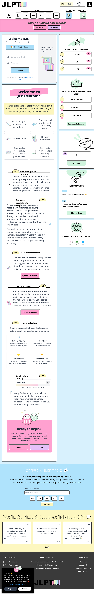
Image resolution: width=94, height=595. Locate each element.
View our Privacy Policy (17, 584)
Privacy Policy (83, 571)
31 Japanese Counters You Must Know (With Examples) (74, 205)
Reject (10, 589)
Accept (24, 589)
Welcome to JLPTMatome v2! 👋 (74, 194)
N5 (32, 498)
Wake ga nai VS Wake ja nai (47, 565)
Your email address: (32, 488)
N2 (54, 498)
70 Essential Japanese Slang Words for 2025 (46, 562)
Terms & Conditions (83, 568)
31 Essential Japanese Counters (47, 568)
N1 (61, 498)
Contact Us (83, 565)
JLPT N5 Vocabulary (10, 562)
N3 (47, 498)
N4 (40, 498)
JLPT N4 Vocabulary (10, 565)
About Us (83, 562)
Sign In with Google (20, 47)
